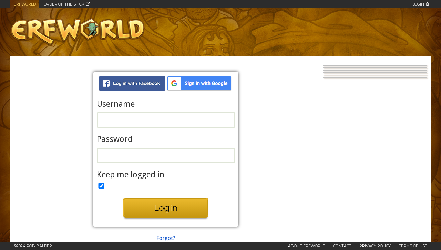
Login (418, 4)
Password (115, 139)
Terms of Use (413, 245)
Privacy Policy (375, 245)
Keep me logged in (130, 174)
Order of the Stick (64, 4)
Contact (342, 245)
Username (116, 104)
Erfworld (25, 4)
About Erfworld (306, 245)
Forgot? (165, 238)
